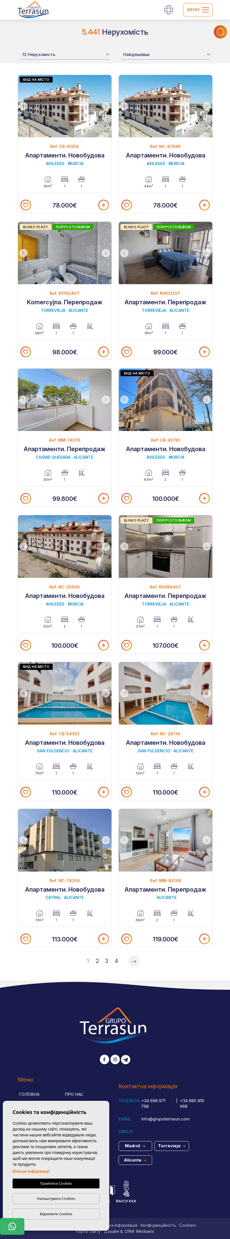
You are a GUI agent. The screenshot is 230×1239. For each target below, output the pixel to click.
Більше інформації (31, 1171)
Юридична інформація (114, 1225)
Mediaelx (145, 1231)
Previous (23, 106)
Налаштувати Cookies (56, 1198)
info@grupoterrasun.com (165, 1119)
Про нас (74, 1094)
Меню (198, 9)
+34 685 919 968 (192, 1103)
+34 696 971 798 (153, 1103)
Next (105, 106)
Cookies (187, 1225)
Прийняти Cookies (56, 1183)
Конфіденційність (158, 1225)
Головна (29, 1094)
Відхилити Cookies (56, 1213)
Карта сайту (88, 1231)
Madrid (135, 1145)
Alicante (135, 1160)
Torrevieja (171, 1145)
